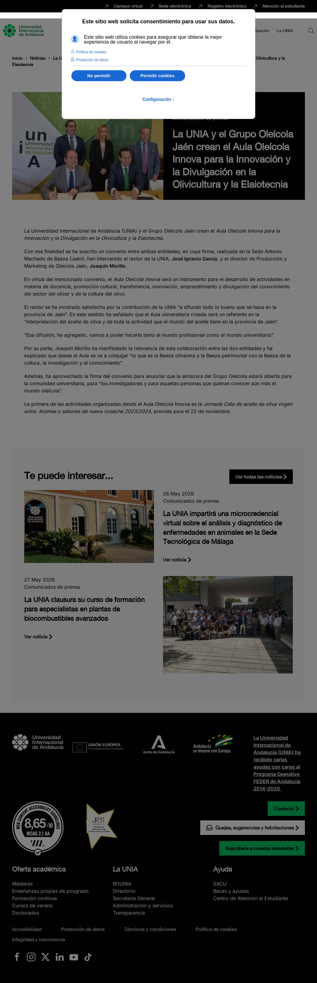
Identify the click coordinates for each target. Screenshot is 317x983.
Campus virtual (122, 6)
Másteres (22, 884)
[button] (311, 30)
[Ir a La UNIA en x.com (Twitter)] (45, 956)
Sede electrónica (170, 6)
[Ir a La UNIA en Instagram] (31, 956)
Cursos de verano (32, 905)
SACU (220, 884)
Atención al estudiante (278, 6)
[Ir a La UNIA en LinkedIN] (59, 956)
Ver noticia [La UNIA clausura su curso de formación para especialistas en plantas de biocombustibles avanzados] (35, 636)
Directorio (124, 891)
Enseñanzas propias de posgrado (50, 891)
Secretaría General (134, 898)
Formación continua (34, 898)
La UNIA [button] (285, 30)
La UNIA (125, 869)
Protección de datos (83, 929)
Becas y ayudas (231, 891)
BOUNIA (122, 884)
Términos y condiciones (150, 929)
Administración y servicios (143, 905)
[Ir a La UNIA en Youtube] (74, 956)
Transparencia (129, 913)
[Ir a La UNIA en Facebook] (17, 956)
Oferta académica (39, 869)
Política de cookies (216, 929)
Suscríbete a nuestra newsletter (259, 848)
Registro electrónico (221, 6)
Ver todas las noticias (258, 476)
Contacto (284, 808)
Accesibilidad (26, 929)
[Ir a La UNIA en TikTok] (88, 956)
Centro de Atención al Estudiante (250, 898)
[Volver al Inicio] (24, 30)
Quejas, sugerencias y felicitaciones (250, 828)
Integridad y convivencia (38, 939)
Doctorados (25, 913)
